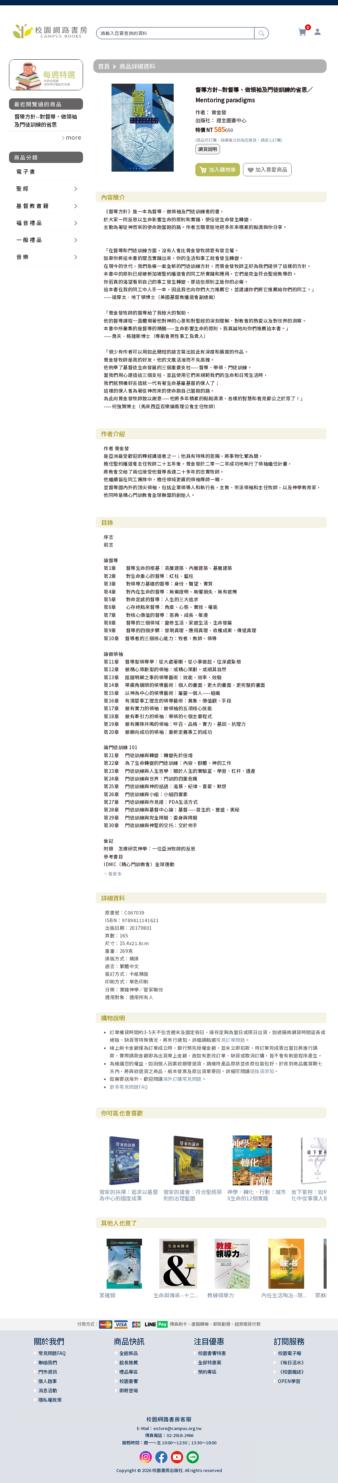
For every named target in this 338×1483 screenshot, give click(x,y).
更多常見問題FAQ (129, 1086)
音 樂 (22, 257)
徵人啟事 (47, 1381)
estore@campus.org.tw (177, 1428)
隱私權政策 (50, 1399)
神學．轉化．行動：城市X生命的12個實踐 (256, 1195)
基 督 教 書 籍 (32, 206)
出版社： (205, 120)
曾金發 (218, 112)
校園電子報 (289, 1353)
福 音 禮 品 (29, 223)
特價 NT (204, 129)
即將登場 (128, 1390)
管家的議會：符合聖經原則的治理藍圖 (192, 1195)
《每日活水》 (292, 1362)
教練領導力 (220, 1295)
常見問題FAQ (52, 1353)
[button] (180, 89)
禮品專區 (128, 1371)
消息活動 (47, 1390)
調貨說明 (207, 149)
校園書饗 (128, 1381)
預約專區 (207, 1371)
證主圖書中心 (231, 120)
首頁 (104, 66)
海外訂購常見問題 (182, 1078)
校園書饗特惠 (212, 1353)
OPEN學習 (289, 1381)
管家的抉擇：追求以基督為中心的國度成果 (128, 1195)
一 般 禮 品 (29, 240)
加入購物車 (218, 169)
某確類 (107, 1295)
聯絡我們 (47, 1362)
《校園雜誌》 (292, 1371)
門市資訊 (47, 1371)
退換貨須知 (262, 1071)
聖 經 (22, 188)
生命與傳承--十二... (176, 1295)
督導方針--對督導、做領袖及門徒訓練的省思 (45, 120)
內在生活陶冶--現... (284, 1295)
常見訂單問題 (230, 1039)
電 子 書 (25, 171)
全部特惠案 (209, 1362)
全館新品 (128, 1353)
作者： (202, 112)
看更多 (113, 873)
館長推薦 (128, 1362)
